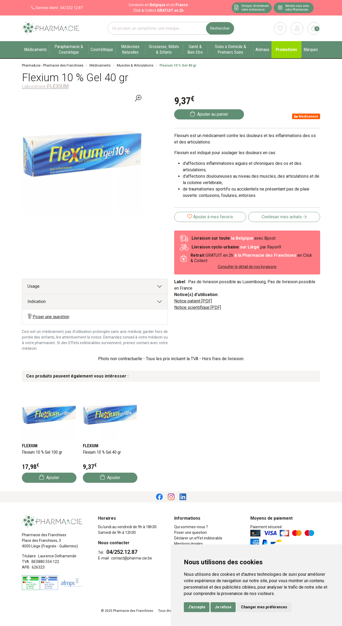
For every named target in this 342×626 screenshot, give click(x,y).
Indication (37, 301)
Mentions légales (188, 544)
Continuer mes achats (284, 216)
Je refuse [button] (223, 607)
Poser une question (48, 316)
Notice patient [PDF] (193, 301)
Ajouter (49, 477)
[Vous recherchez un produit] (157, 28)
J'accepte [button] (196, 607)
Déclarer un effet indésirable (198, 538)
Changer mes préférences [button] (264, 607)
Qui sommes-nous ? (191, 527)
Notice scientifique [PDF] (197, 307)
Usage (34, 286)
